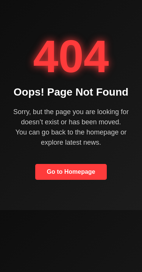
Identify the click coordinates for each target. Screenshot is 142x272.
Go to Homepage (71, 171)
